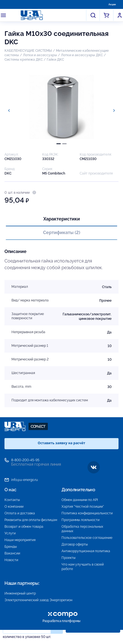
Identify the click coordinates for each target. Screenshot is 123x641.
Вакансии (12, 553)
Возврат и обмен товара (23, 527)
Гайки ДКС (55, 60)
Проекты (68, 558)
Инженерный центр (20, 593)
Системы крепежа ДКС (23, 60)
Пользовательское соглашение (87, 538)
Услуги (10, 533)
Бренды (10, 547)
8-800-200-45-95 (25, 460)
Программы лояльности (81, 520)
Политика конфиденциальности (87, 513)
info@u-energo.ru (24, 480)
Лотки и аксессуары (40, 55)
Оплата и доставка (19, 513)
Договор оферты (75, 544)
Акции (112, 4)
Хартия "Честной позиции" (83, 507)
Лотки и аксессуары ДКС (82, 55)
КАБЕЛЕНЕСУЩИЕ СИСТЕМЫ (28, 51)
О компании (13, 507)
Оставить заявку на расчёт (61, 443)
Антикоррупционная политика (86, 551)
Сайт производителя (96, 173)
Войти (119, 15)
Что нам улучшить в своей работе (83, 567)
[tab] (58, 144)
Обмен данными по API (80, 500)
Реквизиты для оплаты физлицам (30, 520)
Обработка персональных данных (82, 529)
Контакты (12, 500)
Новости (11, 560)
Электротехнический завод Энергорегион (38, 600)
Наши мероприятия (20, 540)
